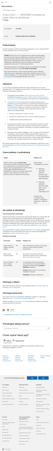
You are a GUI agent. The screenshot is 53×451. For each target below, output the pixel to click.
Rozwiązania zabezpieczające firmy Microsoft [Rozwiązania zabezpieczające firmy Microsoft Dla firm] (8, 423)
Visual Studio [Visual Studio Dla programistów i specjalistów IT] (22, 444)
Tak (32, 378)
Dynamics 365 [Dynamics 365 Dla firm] (5, 429)
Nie (43, 378)
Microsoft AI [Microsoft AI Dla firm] (4, 419)
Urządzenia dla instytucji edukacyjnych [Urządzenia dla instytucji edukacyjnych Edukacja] (41, 390)
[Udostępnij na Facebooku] (4, 309)
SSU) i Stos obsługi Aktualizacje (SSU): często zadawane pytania (25, 226)
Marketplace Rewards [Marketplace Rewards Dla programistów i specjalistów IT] (24, 441)
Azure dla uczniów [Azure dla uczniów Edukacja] (40, 411)
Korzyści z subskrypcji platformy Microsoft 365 (6, 358)
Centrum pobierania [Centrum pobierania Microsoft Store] (23, 390)
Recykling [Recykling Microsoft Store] (21, 401)
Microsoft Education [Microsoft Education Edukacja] (40, 387)
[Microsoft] (26, 1)
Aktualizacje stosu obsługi (10, 225)
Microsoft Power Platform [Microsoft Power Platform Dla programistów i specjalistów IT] (24, 438)
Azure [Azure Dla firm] (3, 426)
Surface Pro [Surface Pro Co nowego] (4, 387)
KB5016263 (32, 230)
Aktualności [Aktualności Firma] (38, 425)
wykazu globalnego (13, 109)
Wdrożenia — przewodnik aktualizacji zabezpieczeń (20, 298)
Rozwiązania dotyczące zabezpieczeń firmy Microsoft (32, 358)
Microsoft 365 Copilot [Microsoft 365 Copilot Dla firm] (7, 438)
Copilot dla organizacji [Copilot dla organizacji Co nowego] (7, 396)
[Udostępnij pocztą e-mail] (11, 309)
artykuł (17, 75)
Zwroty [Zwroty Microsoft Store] (20, 396)
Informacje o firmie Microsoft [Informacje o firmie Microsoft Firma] (42, 422)
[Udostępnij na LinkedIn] (7, 309)
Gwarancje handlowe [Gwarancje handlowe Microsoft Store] (23, 404)
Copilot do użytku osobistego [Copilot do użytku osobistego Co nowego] (8, 398)
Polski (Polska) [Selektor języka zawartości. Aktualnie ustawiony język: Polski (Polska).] (8, 449)
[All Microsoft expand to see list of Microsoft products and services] (2, 2)
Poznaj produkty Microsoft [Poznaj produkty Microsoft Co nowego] (7, 404)
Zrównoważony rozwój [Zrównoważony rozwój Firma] (41, 433)
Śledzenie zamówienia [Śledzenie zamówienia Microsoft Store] (24, 398)
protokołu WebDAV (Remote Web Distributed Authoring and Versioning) (27, 98)
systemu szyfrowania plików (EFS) (33, 95)
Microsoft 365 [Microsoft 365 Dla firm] (5, 432)
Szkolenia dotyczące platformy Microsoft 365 (19, 358)
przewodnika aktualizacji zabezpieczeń (24, 145)
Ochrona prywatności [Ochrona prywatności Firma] (40, 428)
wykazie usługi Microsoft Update (20, 233)
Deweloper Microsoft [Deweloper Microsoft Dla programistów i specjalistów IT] (23, 421)
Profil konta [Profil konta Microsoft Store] (21, 387)
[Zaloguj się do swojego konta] (50, 2)
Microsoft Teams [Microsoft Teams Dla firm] (5, 441)
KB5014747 (12, 89)
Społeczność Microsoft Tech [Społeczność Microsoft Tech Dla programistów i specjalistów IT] (25, 432)
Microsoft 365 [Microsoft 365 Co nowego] (5, 401)
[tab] (7, 341)
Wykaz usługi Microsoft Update (31, 257)
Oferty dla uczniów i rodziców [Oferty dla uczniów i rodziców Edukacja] (42, 408)
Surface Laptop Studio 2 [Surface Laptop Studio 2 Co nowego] (7, 393)
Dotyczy (6, 20)
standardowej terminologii (21, 301)
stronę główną (8, 76)
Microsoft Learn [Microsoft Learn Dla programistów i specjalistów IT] (22, 424)
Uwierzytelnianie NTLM (14, 102)
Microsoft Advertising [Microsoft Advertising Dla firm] (6, 435)
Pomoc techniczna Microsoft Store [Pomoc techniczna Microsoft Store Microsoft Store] (26, 393)
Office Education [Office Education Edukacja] (39, 401)
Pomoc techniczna (7, 6)
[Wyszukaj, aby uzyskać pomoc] (6, 2)
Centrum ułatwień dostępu (45, 356)
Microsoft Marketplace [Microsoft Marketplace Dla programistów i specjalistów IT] (24, 435)
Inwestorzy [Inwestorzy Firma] (38, 431)
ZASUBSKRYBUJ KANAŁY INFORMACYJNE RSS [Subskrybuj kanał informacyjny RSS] (18, 314)
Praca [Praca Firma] (37, 419)
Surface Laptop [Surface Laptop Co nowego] (5, 390)
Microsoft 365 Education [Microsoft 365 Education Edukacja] (41, 398)
